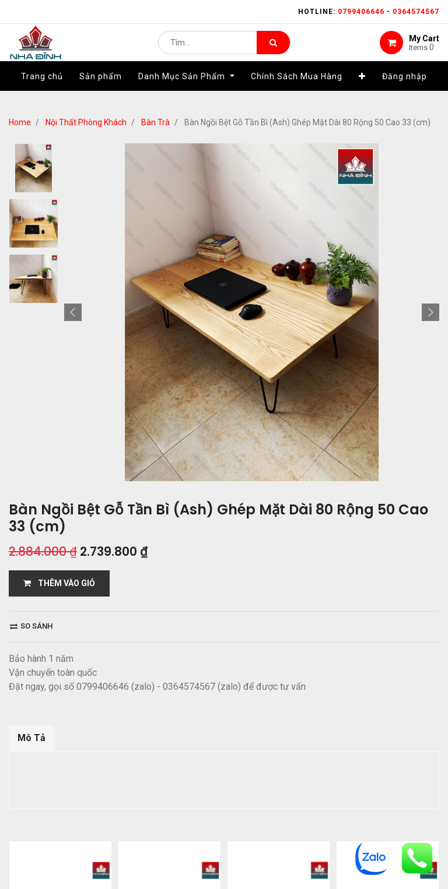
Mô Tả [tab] (32, 737)
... (126, 851)
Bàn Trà (155, 122)
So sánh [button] (31, 626)
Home (20, 122)
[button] (362, 91)
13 (144, 851)
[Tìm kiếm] (273, 50)
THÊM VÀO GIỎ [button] (59, 583)
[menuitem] (42, 91)
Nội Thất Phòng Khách (86, 122)
